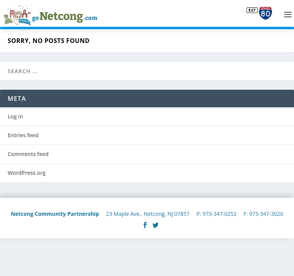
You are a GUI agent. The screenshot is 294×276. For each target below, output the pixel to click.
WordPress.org (27, 172)
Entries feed (23, 135)
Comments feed (28, 154)
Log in (15, 116)
